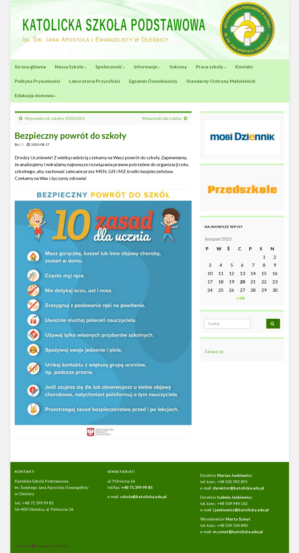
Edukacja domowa (36, 95)
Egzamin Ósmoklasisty (153, 81)
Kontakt (244, 66)
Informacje (147, 66)
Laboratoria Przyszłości (94, 81)
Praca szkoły (211, 66)
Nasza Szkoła (70, 66)
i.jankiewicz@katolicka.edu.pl (241, 509)
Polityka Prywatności (37, 81)
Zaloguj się (214, 351)
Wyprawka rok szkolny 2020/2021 (55, 118)
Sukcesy (178, 66)
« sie (240, 297)
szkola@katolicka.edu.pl (143, 496)
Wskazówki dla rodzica (162, 118)
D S (21, 144)
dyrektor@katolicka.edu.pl (238, 487)
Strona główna (30, 66)
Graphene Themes (54, 546)
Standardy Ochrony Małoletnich (220, 81)
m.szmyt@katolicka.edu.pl (238, 531)
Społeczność (110, 66)
